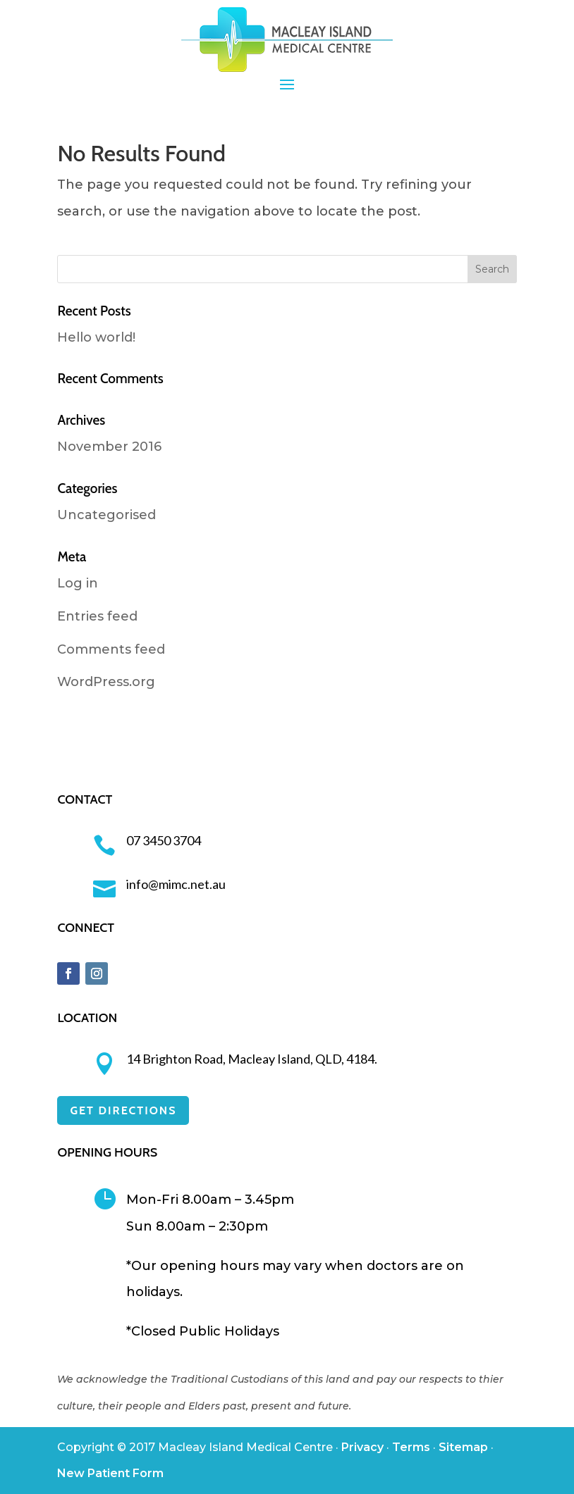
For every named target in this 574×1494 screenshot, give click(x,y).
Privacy (362, 1447)
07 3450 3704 (163, 840)
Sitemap (463, 1447)
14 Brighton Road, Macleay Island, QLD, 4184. (251, 1058)
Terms (411, 1447)
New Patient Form (110, 1473)
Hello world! (96, 337)
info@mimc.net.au (176, 884)
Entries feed (97, 616)
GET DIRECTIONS (123, 1110)
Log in (77, 583)
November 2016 (109, 446)
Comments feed (111, 649)
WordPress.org (106, 682)
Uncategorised (106, 515)
